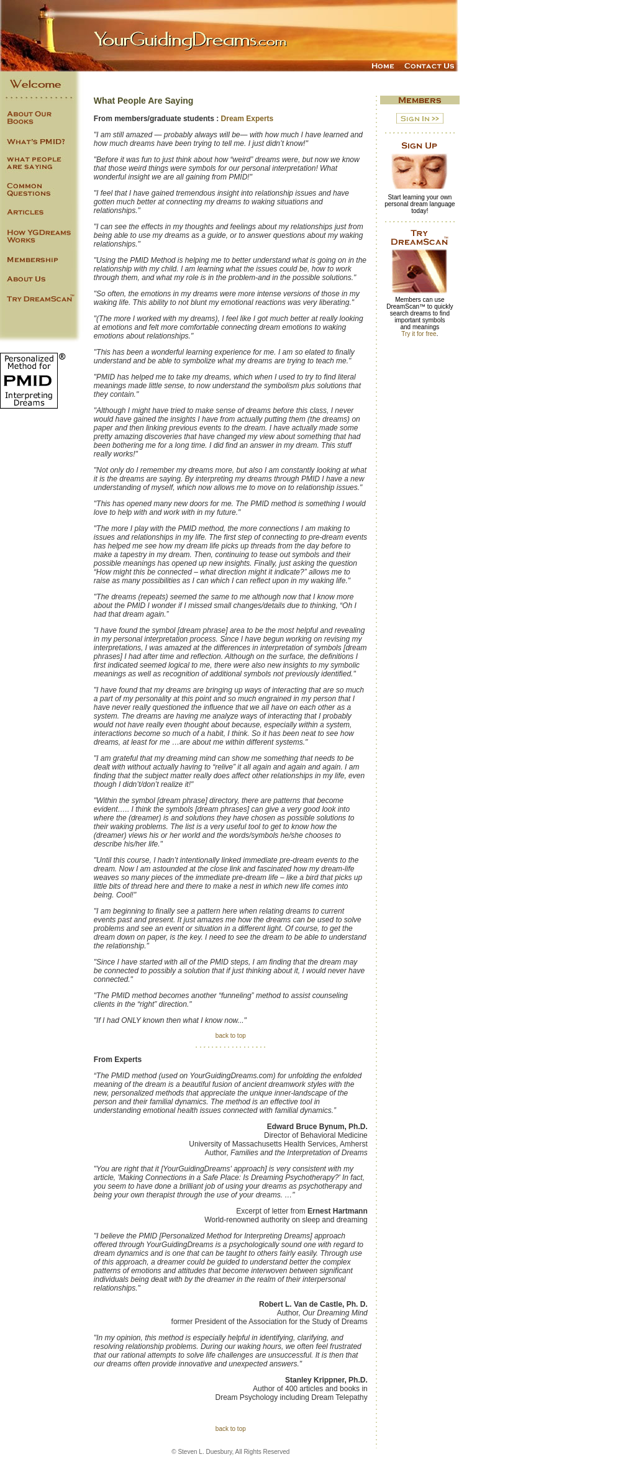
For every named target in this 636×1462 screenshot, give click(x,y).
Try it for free (418, 333)
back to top (231, 1035)
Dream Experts (247, 118)
